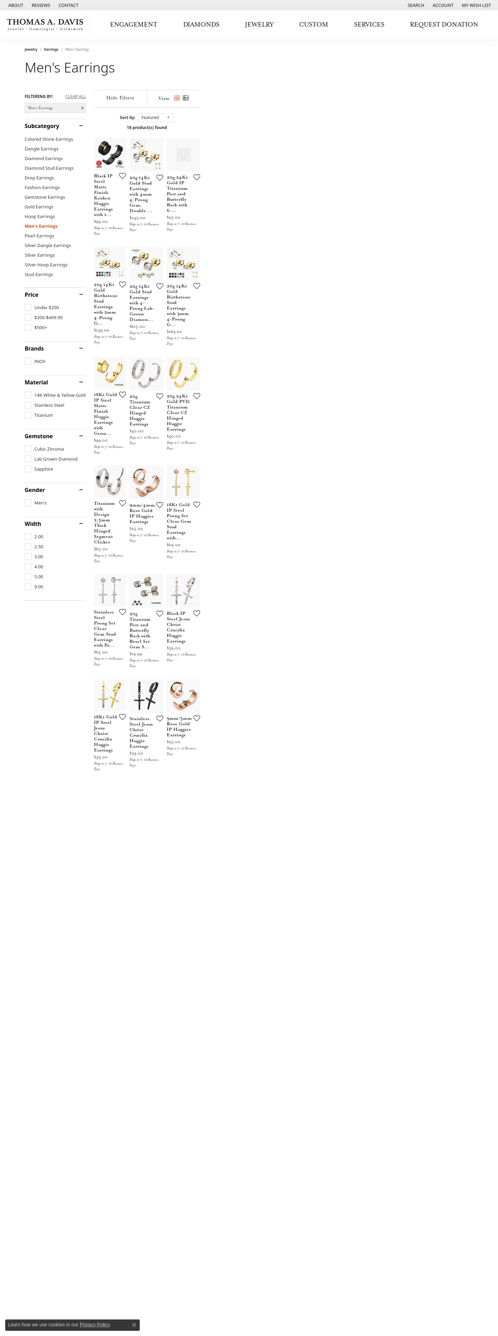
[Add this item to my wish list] (212, 267)
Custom (313, 24)
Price (32, 294)
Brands (34, 348)
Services (369, 24)
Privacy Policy (94, 1324)
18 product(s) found (283, 127)
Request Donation (444, 24)
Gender (35, 490)
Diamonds (201, 24)
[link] (15, 5)
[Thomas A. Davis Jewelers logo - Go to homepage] (46, 25)
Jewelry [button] (259, 24)
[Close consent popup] (134, 1325)
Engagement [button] (133, 24)
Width (33, 524)
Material (36, 382)
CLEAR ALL (75, 97)
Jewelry (31, 49)
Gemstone (39, 436)
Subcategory (42, 126)
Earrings (51, 49)
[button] (415, 5)
